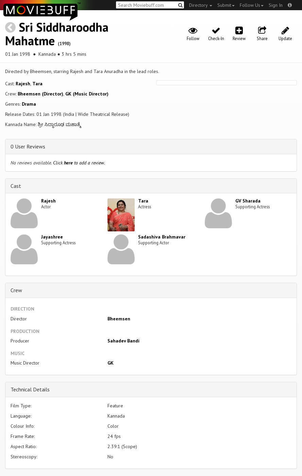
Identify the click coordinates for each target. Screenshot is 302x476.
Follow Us (252, 5)
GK (110, 363)
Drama (29, 104)
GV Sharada (248, 201)
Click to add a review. (79, 163)
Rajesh (23, 84)
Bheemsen (118, 319)
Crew (16, 290)
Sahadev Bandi (123, 341)
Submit (226, 5)
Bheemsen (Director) (40, 94)
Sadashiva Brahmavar (161, 237)
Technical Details (30, 389)
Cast (16, 185)
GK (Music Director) (86, 94)
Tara (37, 84)
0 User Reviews (28, 146)
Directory (200, 5)
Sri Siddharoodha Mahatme (56, 34)
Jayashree (52, 237)
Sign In (276, 5)
